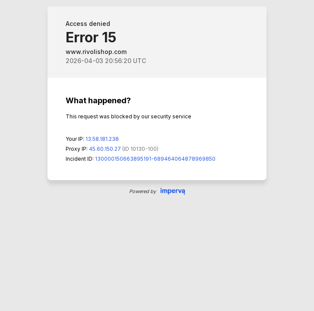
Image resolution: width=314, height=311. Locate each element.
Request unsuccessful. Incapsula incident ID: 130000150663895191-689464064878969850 (157, 155)
